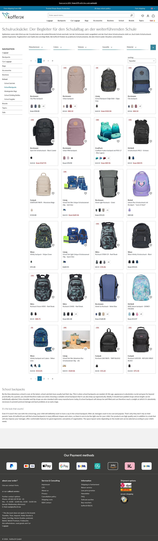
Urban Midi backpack (70, 157)
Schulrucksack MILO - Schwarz (138, 157)
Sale (3, 112)
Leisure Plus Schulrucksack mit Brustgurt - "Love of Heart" (138, 214)
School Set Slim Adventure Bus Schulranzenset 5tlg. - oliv (73, 380)
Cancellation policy (49, 496)
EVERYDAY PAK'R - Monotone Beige (42, 213)
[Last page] (52, 60)
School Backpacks (10, 87)
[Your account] (148, 15)
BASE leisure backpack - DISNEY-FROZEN (139, 324)
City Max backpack (36, 102)
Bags (4, 66)
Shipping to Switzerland (90, 484)
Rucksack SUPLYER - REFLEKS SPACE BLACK (140, 380)
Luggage (5, 53)
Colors (57, 47)
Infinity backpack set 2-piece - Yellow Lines (42, 380)
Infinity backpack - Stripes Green (41, 268)
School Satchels (9, 83)
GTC (43, 487)
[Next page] (48, 60)
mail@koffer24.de (14, 507)
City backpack (132, 102)
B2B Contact (46, 502)
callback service (13, 491)
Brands (5, 103)
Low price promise (88, 490)
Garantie (107, 47)
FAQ (83, 496)
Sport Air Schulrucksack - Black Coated (43, 157)
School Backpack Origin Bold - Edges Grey (107, 103)
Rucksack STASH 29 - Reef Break (106, 268)
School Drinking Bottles (12, 95)
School (4, 79)
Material (132, 47)
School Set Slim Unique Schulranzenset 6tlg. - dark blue (76, 214)
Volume (82, 47)
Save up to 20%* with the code (78, 3)
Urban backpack (68, 102)
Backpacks (6, 57)
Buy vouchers (86, 502)
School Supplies (9, 99)
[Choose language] (153, 8)
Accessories (6, 70)
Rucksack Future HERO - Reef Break (42, 323)
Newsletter (85, 493)
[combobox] (88, 15)
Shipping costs (47, 499)
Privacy (44, 493)
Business (5, 75)
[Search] (131, 15)
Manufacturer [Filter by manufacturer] (36, 47)
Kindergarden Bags (10, 91)
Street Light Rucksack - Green (105, 213)
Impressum (46, 484)
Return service (86, 487)
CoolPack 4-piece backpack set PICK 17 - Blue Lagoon (108, 158)
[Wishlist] (142, 15)
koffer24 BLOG (87, 505)
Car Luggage (7, 61)
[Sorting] (142, 61)
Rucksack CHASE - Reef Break (73, 323)
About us (45, 490)
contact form (13, 485)
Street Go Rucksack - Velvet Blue (106, 323)
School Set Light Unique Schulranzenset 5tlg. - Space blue (76, 269)
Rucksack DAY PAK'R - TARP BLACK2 (107, 379)
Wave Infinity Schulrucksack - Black (140, 268)
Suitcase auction (87, 499)
